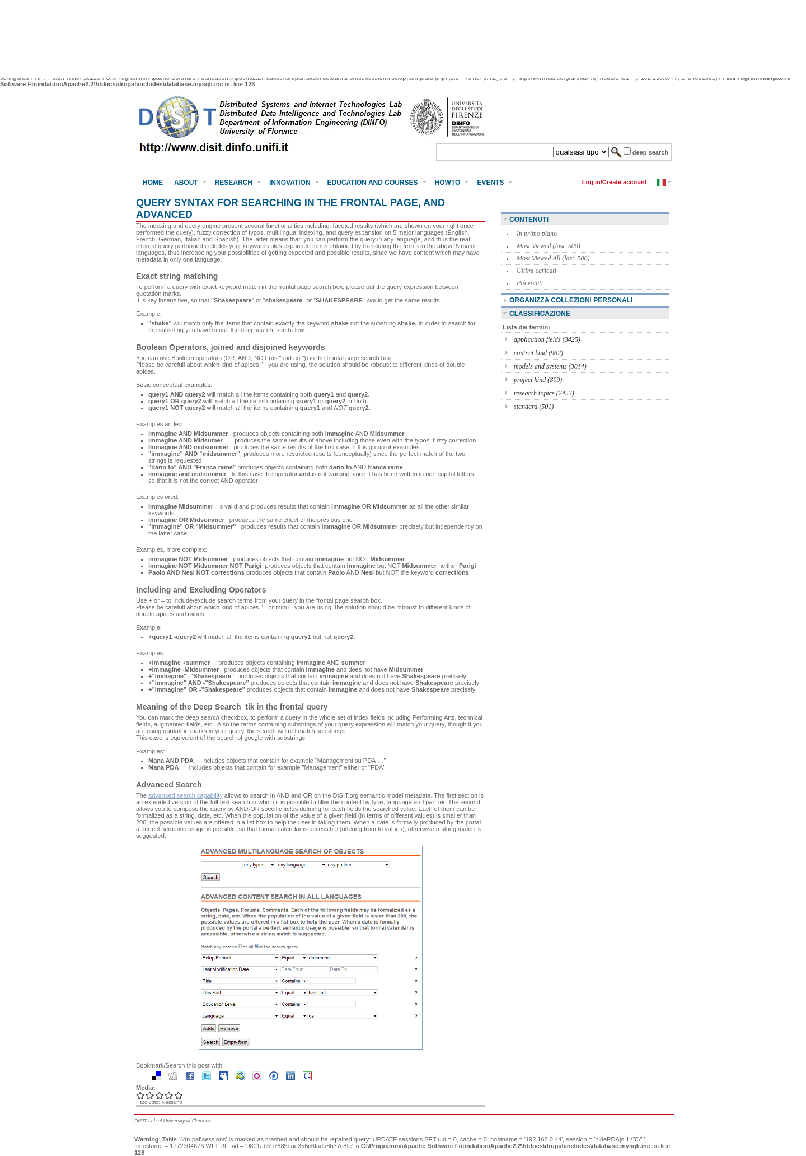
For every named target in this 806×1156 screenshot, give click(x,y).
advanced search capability (185, 795)
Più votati (530, 283)
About (186, 183)
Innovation (290, 183)
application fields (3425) (547, 339)
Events (490, 183)
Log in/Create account (614, 182)
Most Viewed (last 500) (548, 246)
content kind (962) (538, 353)
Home (153, 183)
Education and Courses (372, 183)
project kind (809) (538, 380)
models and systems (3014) (550, 366)
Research (233, 183)
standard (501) (534, 407)
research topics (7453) (544, 393)
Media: (146, 1087)
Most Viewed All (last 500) (553, 258)
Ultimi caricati (536, 270)
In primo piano (537, 233)
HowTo (448, 183)
